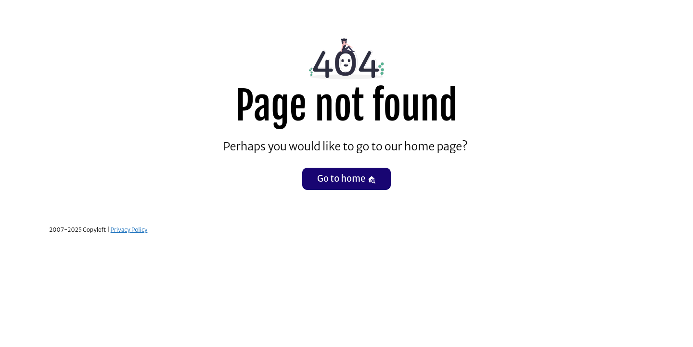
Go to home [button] (346, 178)
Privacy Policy (129, 229)
